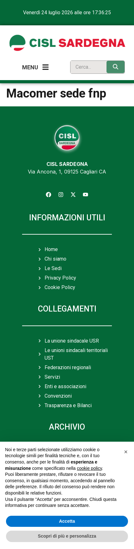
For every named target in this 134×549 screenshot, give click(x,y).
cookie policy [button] (89, 468)
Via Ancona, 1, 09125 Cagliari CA (67, 171)
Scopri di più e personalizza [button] (67, 536)
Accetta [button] (67, 521)
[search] (86, 67)
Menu (30, 67)
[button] (126, 452)
